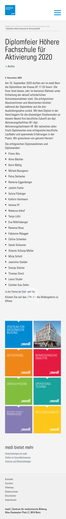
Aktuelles (41, 26)
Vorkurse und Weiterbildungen (22, 461)
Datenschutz (11, 491)
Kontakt (9, 479)
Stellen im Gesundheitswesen (21, 457)
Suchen (9, 483)
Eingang (7, 26)
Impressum (10, 499)
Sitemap (9, 487)
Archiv (48, 26)
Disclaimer (10, 495)
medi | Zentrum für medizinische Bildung (24, 26)
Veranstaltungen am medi (19, 453)
